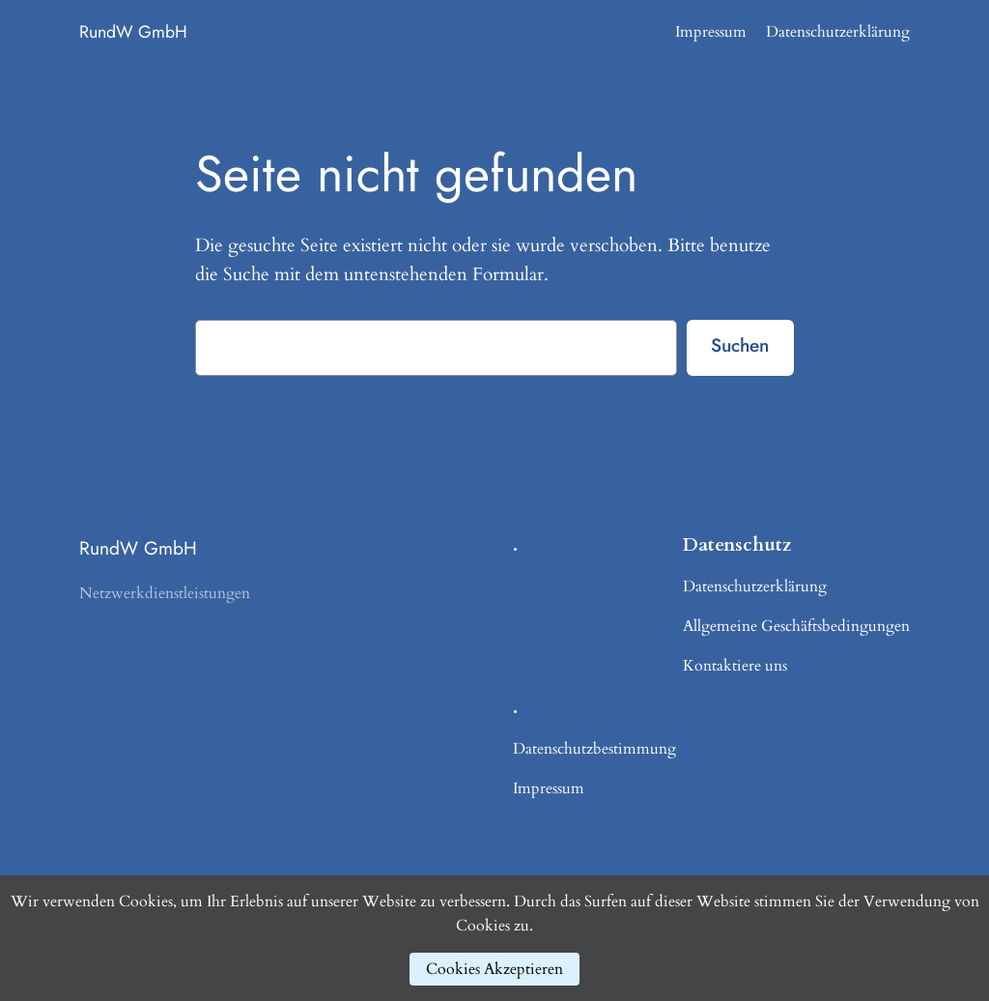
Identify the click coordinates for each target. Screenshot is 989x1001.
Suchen (740, 344)
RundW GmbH (133, 31)
